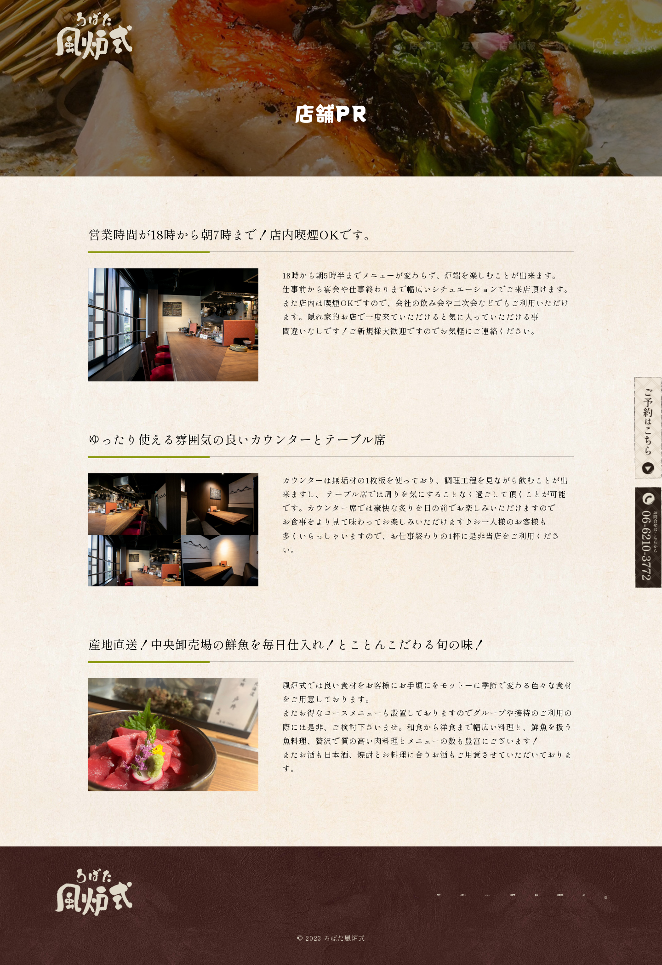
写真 (471, 35)
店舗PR (425, 35)
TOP (267, 35)
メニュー (371, 35)
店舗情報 (517, 35)
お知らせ (315, 35)
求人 (564, 35)
